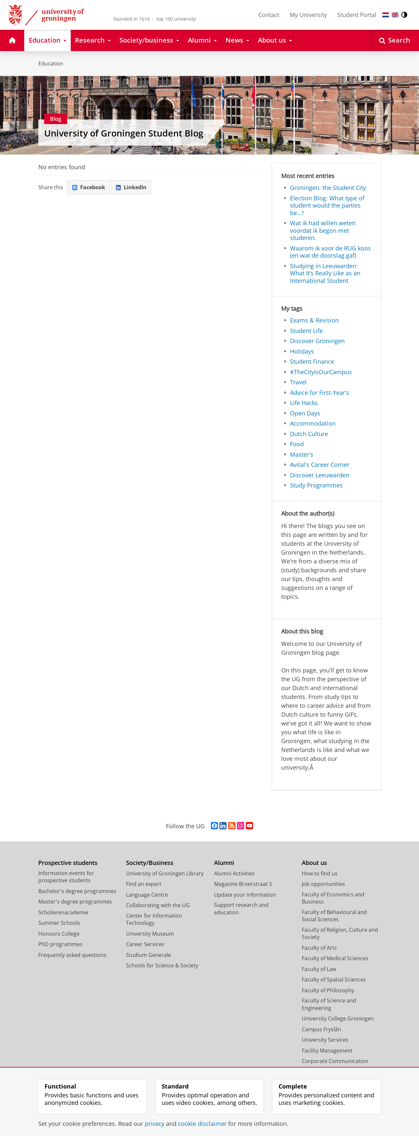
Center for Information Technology (154, 919)
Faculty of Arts (319, 947)
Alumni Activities (234, 873)
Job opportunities (323, 884)
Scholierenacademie (63, 912)
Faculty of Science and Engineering (329, 1004)
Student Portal (356, 15)
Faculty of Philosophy (328, 990)
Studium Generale (148, 955)
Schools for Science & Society (162, 965)
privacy (154, 1123)
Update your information (245, 894)
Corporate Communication (335, 1061)
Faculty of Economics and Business (333, 898)
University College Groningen (338, 1018)
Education (50, 63)
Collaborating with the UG (158, 905)
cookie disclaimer (202, 1123)
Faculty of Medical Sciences (335, 958)
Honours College (59, 933)
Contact (268, 15)
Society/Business (149, 863)
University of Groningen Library (165, 873)
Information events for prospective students (66, 877)
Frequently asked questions (72, 955)
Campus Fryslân (321, 1029)
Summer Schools (59, 922)
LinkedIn (131, 187)
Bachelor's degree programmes (77, 891)
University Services (325, 1039)
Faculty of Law (319, 969)
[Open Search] (394, 40)
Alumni (224, 863)
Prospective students (68, 863)
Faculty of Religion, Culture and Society (340, 933)
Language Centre (147, 894)
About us (314, 863)
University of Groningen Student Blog (123, 133)
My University (308, 15)
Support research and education (241, 908)
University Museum (150, 933)
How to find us (319, 873)
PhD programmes (60, 944)
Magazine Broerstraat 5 (243, 884)
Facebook (88, 187)
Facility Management (327, 1050)
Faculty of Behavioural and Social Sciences (334, 915)
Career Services (145, 944)
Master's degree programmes (75, 901)
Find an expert (143, 884)
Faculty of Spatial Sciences (334, 979)
